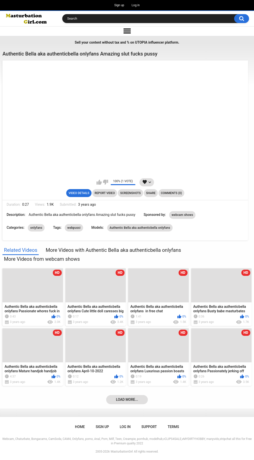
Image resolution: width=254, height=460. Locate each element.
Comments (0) (171, 193)
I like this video (99, 182)
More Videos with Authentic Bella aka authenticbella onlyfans (113, 250)
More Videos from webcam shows (42, 259)
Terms (173, 427)
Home (80, 427)
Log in (136, 5)
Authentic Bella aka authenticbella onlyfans (140, 228)
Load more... (127, 400)
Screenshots (130, 193)
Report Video (105, 193)
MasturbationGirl (122, 451)
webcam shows (182, 215)
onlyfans (36, 228)
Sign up (119, 5)
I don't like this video (105, 182)
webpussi (73, 228)
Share (151, 193)
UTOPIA (141, 42)
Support (149, 427)
